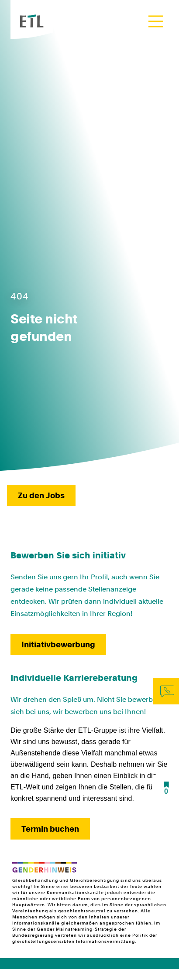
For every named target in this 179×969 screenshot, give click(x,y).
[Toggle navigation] (156, 21)
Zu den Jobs (41, 495)
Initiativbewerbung (58, 644)
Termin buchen (50, 828)
